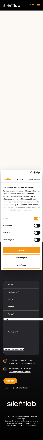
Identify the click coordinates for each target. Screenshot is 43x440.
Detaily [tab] (20, 179)
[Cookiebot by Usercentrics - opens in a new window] (30, 172)
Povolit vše (21, 250)
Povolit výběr (21, 258)
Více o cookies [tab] (34, 179)
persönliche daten (29, 363)
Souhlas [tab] (7, 179)
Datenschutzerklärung (20, 421)
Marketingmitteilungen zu (20, 372)
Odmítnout (21, 265)
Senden (10, 381)
